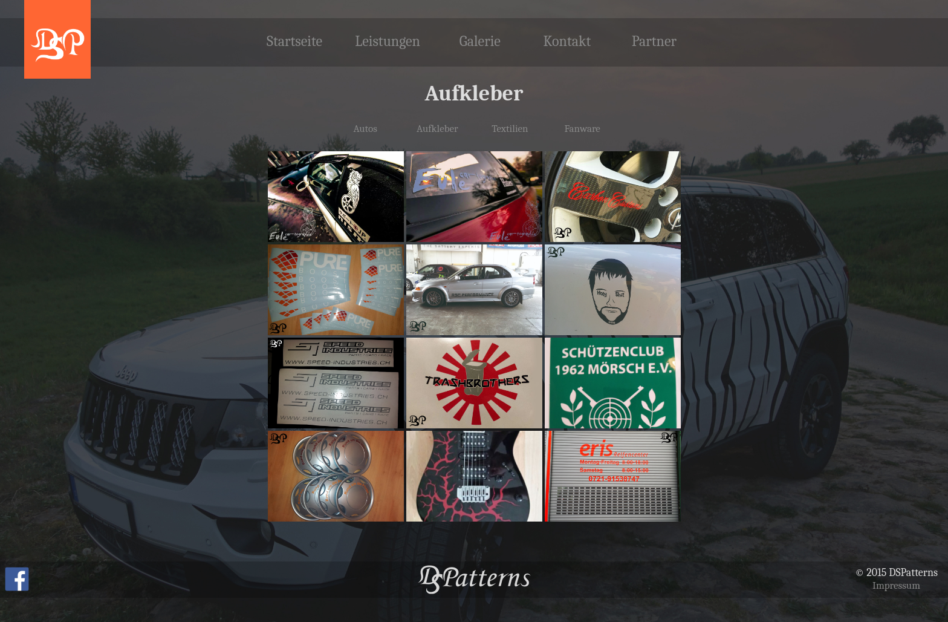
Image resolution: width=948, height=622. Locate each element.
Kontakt (567, 41)
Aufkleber (437, 128)
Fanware (582, 128)
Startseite (294, 41)
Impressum (896, 585)
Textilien (510, 128)
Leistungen (387, 41)
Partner (654, 41)
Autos (365, 128)
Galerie (480, 41)
